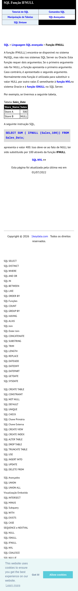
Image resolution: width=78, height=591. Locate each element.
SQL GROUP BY (12, 311)
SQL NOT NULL (12, 399)
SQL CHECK (10, 414)
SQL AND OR (10, 276)
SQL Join (8, 326)
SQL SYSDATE (11, 381)
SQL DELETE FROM (14, 469)
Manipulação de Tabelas (20, 17)
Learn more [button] (13, 585)
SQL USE (8, 454)
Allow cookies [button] (58, 574)
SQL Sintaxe (20, 22)
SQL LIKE (9, 291)
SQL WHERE (10, 271)
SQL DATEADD (11, 361)
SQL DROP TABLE (13, 444)
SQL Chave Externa (14, 424)
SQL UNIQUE (10, 409)
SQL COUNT (10, 306)
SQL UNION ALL (12, 487)
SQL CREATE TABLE (14, 389)
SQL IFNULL (10, 542)
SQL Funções (10, 301)
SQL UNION (10, 482)
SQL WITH (9, 512)
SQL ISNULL (10, 537)
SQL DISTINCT (11, 266)
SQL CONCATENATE (14, 336)
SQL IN (7, 281)
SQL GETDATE (11, 376)
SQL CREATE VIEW (13, 429)
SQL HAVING (10, 316)
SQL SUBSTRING (12, 341)
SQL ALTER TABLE (13, 439)
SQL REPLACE (11, 356)
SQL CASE (9, 522)
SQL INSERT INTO (13, 459)
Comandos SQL (57, 11)
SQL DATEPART (12, 371)
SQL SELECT (10, 261)
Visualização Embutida (16, 492)
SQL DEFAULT (11, 404)
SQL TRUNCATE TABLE (15, 449)
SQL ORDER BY (12, 296)
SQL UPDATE (10, 464)
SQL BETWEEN (11, 286)
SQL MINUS (10, 502)
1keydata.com (39, 236)
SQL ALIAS (9, 321)
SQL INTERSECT (12, 497)
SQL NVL (37, 159)
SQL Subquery (11, 507)
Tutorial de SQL (20, 11)
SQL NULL (9, 532)
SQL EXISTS (10, 517)
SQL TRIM (9, 346)
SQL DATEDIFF (11, 366)
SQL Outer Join (11, 331)
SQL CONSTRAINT (13, 394)
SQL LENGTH (10, 351)
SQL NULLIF (10, 557)
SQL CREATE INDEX (14, 434)
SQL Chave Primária (14, 419)
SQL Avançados (57, 17)
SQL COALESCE (12, 552)
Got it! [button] (35, 574)
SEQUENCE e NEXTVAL (16, 527)
